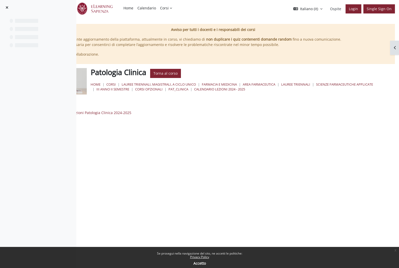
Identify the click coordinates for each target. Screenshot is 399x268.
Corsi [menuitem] (164, 8)
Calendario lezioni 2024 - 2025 (344, 94)
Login (353, 8)
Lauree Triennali (357, 89)
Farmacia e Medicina (281, 89)
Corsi (173, 89)
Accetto (199, 263)
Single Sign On (379, 8)
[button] (308, 8)
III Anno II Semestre (237, 94)
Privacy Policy (199, 257)
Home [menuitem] (128, 8)
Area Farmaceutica (321, 89)
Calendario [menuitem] (146, 8)
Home (158, 89)
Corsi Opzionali (274, 94)
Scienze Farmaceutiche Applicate (187, 94)
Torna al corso (228, 78)
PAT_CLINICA (303, 94)
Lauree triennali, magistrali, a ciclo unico (221, 89)
